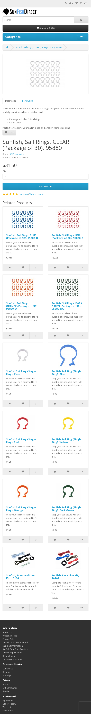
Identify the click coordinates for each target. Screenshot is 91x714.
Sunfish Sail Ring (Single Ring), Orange (21, 508)
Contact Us (8, 668)
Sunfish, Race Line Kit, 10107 (65, 577)
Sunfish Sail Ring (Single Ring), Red (21, 440)
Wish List (7, 707)
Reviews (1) (27, 100)
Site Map (7, 675)
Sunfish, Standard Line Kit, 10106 (20, 577)
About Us (7, 632)
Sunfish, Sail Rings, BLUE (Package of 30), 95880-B (22, 236)
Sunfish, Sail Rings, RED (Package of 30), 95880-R (67, 236)
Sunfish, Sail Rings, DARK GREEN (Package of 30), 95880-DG (67, 305)
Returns (6, 672)
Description (10, 100)
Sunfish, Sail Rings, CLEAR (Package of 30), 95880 (38, 47)
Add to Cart (45, 186)
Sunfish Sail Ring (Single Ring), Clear (21, 372)
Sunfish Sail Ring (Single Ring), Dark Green (66, 508)
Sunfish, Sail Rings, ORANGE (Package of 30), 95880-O (22, 305)
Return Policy (9, 656)
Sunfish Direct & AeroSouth (15, 642)
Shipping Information (13, 645)
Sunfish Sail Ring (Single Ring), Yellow (66, 440)
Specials (6, 691)
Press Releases (10, 635)
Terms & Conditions (12, 659)
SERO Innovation (17, 154)
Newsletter (8, 710)
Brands (6, 684)
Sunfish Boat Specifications (15, 649)
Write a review (36, 194)
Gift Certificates (10, 687)
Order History (9, 703)
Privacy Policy (9, 639)
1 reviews (23, 194)
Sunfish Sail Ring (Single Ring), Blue (66, 372)
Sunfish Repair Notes (12, 652)
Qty (4, 171)
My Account (8, 700)
